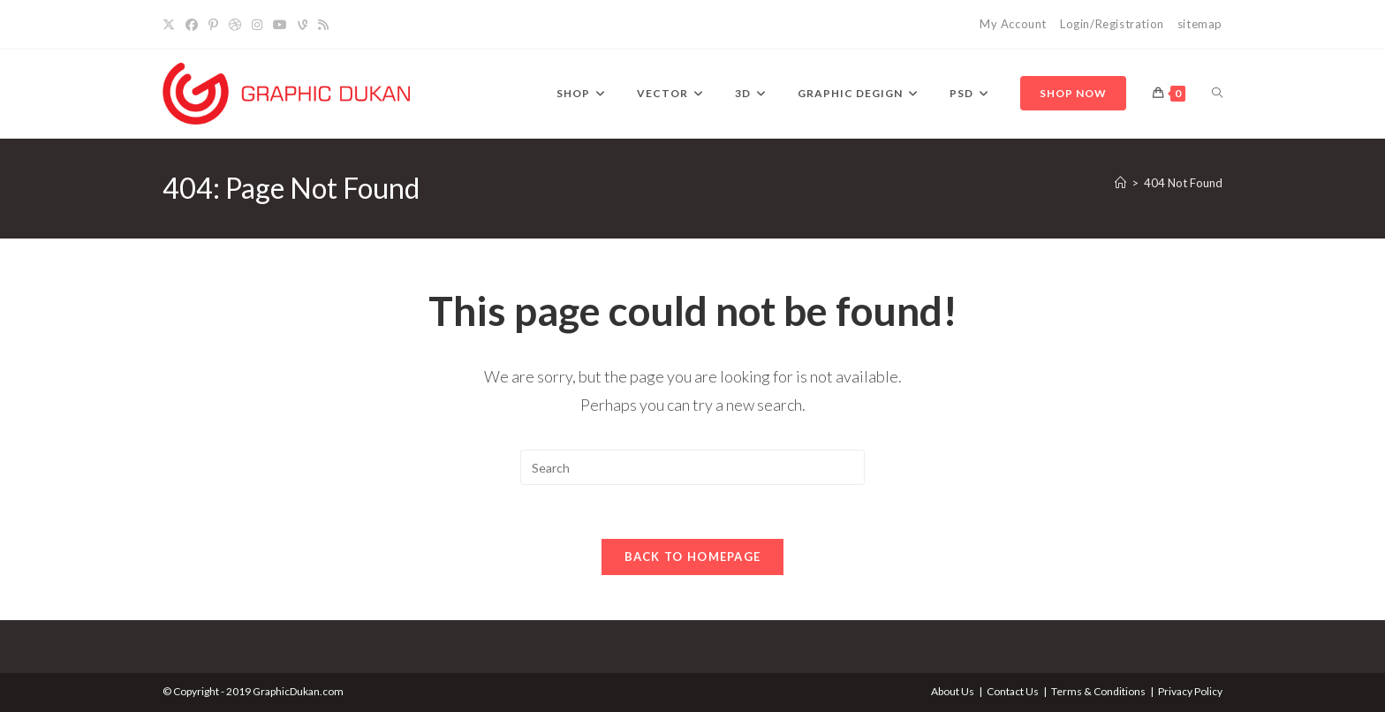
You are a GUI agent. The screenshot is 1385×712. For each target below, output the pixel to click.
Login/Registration (1112, 24)
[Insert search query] (692, 467)
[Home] (1120, 183)
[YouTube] (280, 25)
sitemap (1199, 24)
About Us (952, 691)
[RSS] (323, 25)
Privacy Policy (1190, 691)
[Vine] (302, 25)
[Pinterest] (213, 25)
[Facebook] (191, 25)
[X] (171, 25)
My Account (1013, 24)
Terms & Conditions (1098, 691)
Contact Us (1013, 691)
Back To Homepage (692, 556)
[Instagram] (257, 25)
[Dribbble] (234, 25)
